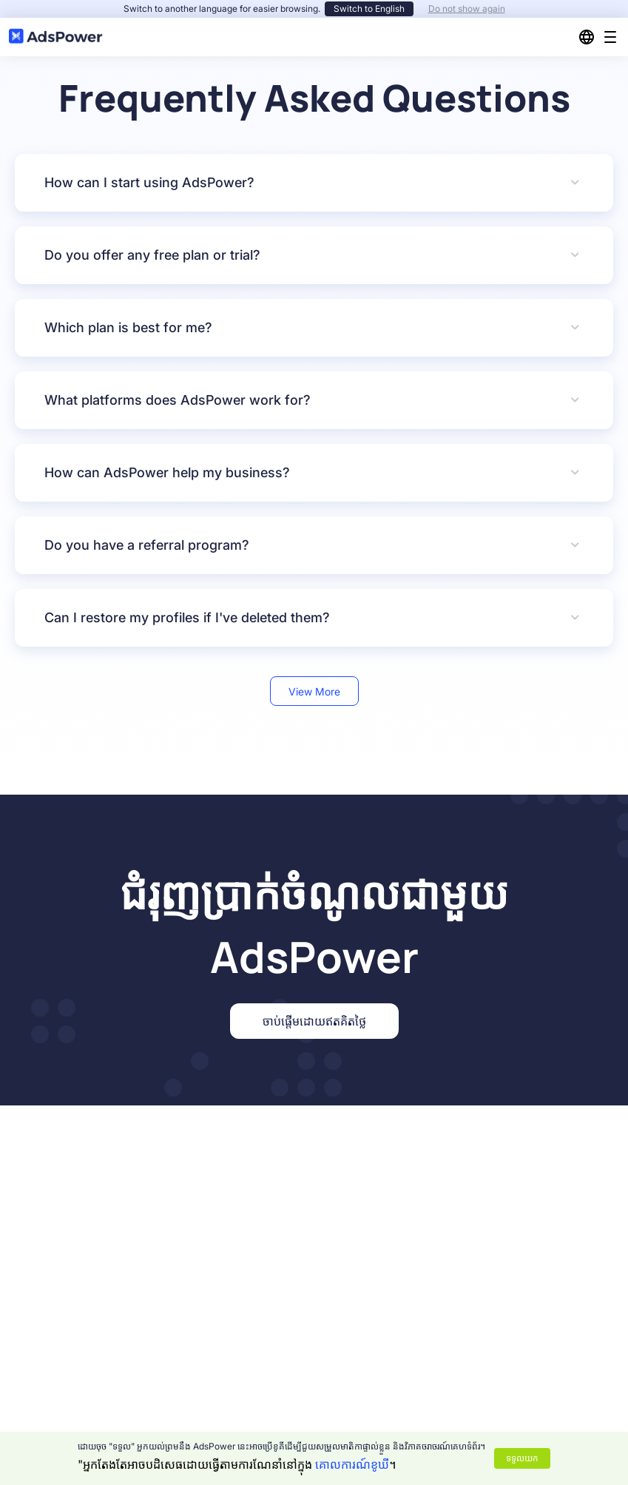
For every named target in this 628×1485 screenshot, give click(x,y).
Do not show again (466, 8)
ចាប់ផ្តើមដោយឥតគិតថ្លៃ (314, 1021)
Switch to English (369, 8)
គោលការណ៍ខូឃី (352, 1464)
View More (314, 691)
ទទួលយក (522, 1458)
